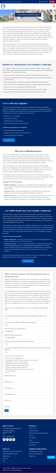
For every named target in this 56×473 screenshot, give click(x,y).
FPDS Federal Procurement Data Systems (38, 433)
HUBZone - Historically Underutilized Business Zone (17, 365)
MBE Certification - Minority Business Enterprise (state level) (19, 369)
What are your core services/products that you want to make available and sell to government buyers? (26, 308)
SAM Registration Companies (36, 451)
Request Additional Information (10, 453)
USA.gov (31, 435)
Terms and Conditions (34, 442)
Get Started (52, 1)
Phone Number (10, 394)
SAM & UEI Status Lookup (6, 1)
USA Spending (32, 437)
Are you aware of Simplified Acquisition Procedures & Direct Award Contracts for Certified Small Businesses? (28, 348)
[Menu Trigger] (54, 6)
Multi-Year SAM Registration (36, 453)
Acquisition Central (33, 430)
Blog (4, 460)
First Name (9, 382)
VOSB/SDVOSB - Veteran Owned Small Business (17, 362)
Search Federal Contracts (18, 1)
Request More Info (9, 140)
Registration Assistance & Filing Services (12, 451)
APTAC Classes (32, 428)
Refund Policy (32, 445)
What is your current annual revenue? (13, 335)
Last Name (9, 388)
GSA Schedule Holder (10, 371)
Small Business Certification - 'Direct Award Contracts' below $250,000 (21, 360)
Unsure (7, 372)
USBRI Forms (32, 456)
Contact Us (5, 458)
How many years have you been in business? (15, 328)
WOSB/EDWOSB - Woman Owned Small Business (17, 363)
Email (8, 400)
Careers (30, 440)
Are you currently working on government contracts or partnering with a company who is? (26, 316)
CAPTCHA (7, 406)
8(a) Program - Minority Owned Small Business (16, 367)
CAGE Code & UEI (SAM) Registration (15, 358)
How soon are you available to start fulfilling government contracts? (20, 322)
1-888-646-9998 (10, 436)
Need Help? (51, 457)
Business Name (10, 376)
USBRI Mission (6, 456)
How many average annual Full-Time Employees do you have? (19, 341)
